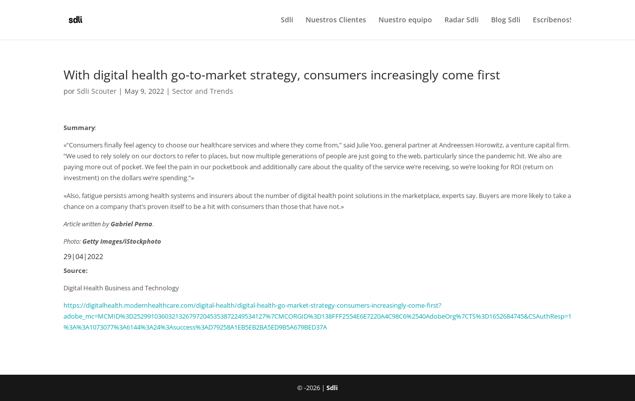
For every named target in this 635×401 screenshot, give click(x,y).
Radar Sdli (461, 20)
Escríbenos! (552, 20)
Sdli (287, 20)
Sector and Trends (202, 91)
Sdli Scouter (97, 91)
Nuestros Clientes (336, 20)
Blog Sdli (505, 20)
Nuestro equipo (405, 20)
